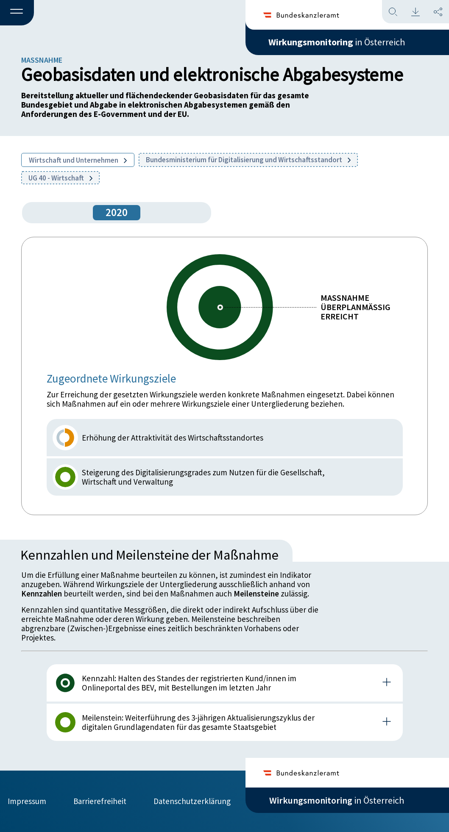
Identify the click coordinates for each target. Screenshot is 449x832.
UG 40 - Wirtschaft (60, 178)
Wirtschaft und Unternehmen (78, 160)
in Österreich (336, 42)
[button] (17, 13)
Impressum (27, 801)
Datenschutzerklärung (192, 801)
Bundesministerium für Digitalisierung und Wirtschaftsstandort (248, 159)
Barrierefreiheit (99, 801)
